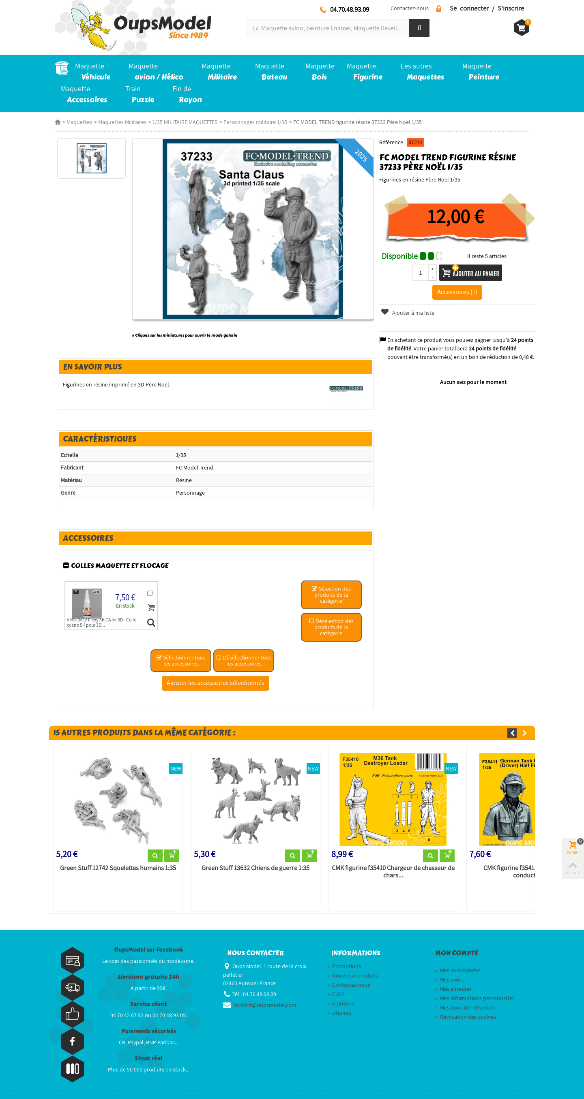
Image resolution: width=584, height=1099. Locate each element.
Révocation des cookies (465, 1016)
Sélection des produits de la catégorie (331, 594)
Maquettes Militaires (122, 122)
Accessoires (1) (457, 291)
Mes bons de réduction (465, 1007)
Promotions (344, 966)
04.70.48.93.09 (349, 9)
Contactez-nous (410, 8)
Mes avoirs (450, 979)
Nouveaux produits (352, 975)
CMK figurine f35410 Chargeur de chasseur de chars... (393, 871)
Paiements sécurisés (148, 1031)
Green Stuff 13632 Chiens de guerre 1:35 (255, 868)
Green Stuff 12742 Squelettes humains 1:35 (118, 868)
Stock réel (148, 1058)
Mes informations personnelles (475, 998)
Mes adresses (453, 988)
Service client (148, 1004)
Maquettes (79, 122)
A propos (340, 1003)
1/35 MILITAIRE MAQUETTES (184, 122)
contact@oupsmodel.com (265, 1005)
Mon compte (456, 953)
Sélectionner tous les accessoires (181, 660)
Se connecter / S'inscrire (487, 8)
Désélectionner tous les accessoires (244, 660)
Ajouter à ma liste (407, 312)
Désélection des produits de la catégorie (331, 627)
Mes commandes (458, 970)
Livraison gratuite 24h (148, 977)
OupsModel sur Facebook (148, 949)
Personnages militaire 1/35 (255, 122)
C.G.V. (336, 994)
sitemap (339, 1012)
